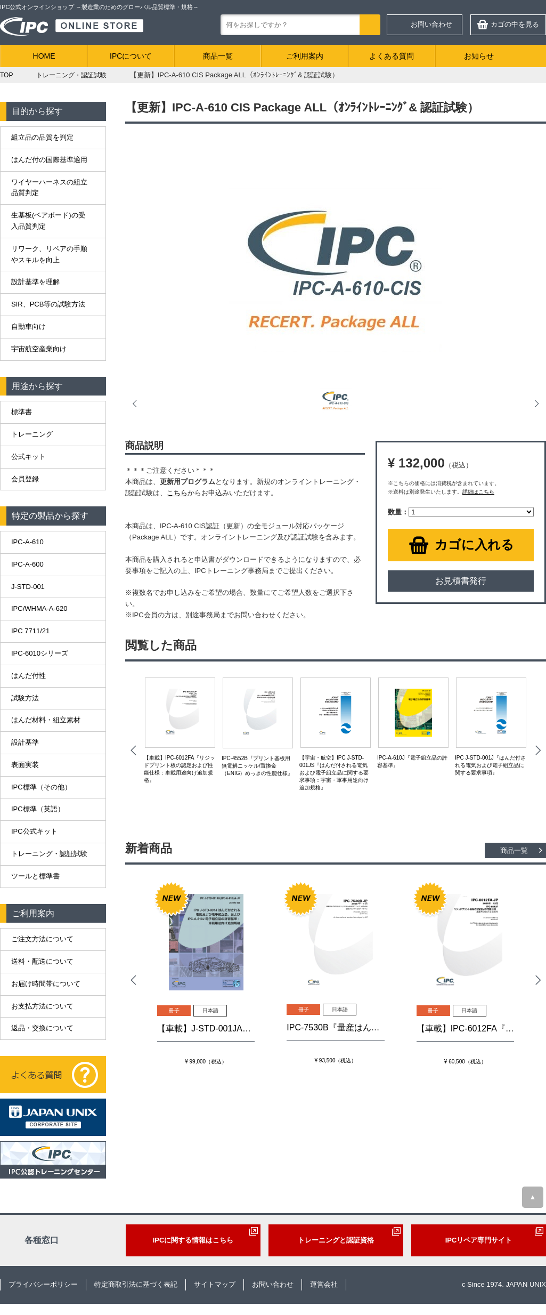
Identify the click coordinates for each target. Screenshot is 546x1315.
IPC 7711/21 (30, 631)
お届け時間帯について (45, 984)
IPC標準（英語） (37, 809)
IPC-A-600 (27, 564)
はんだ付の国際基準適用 (49, 160)
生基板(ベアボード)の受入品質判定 (48, 220)
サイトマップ (214, 1284)
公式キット (28, 457)
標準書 (21, 412)
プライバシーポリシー (43, 1284)
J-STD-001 (28, 587)
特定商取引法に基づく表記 (135, 1284)
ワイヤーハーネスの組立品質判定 (49, 187)
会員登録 (25, 479)
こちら (177, 493)
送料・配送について (42, 961)
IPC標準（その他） (41, 787)
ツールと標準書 (35, 876)
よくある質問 (391, 56)
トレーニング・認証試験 (49, 854)
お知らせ (479, 56)
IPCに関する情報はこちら (193, 1240)
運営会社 (324, 1284)
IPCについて (131, 56)
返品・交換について (42, 1028)
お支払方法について (42, 1006)
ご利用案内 (304, 56)
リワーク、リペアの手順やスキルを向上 (49, 254)
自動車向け (28, 326)
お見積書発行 (460, 580)
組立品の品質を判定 (42, 137)
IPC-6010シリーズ (39, 653)
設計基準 (25, 742)
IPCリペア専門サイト (478, 1240)
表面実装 (25, 765)
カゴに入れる (474, 544)
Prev (136, 404)
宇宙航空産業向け (39, 349)
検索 (370, 24)
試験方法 (25, 698)
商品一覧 (218, 56)
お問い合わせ (431, 24)
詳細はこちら (478, 492)
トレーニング (32, 434)
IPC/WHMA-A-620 (39, 608)
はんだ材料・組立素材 (45, 720)
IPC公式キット (34, 831)
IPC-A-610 (27, 542)
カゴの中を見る (515, 24)
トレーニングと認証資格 (336, 1240)
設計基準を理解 (35, 282)
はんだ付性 (28, 676)
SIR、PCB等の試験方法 (48, 304)
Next (535, 404)
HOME (44, 56)
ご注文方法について (42, 939)
